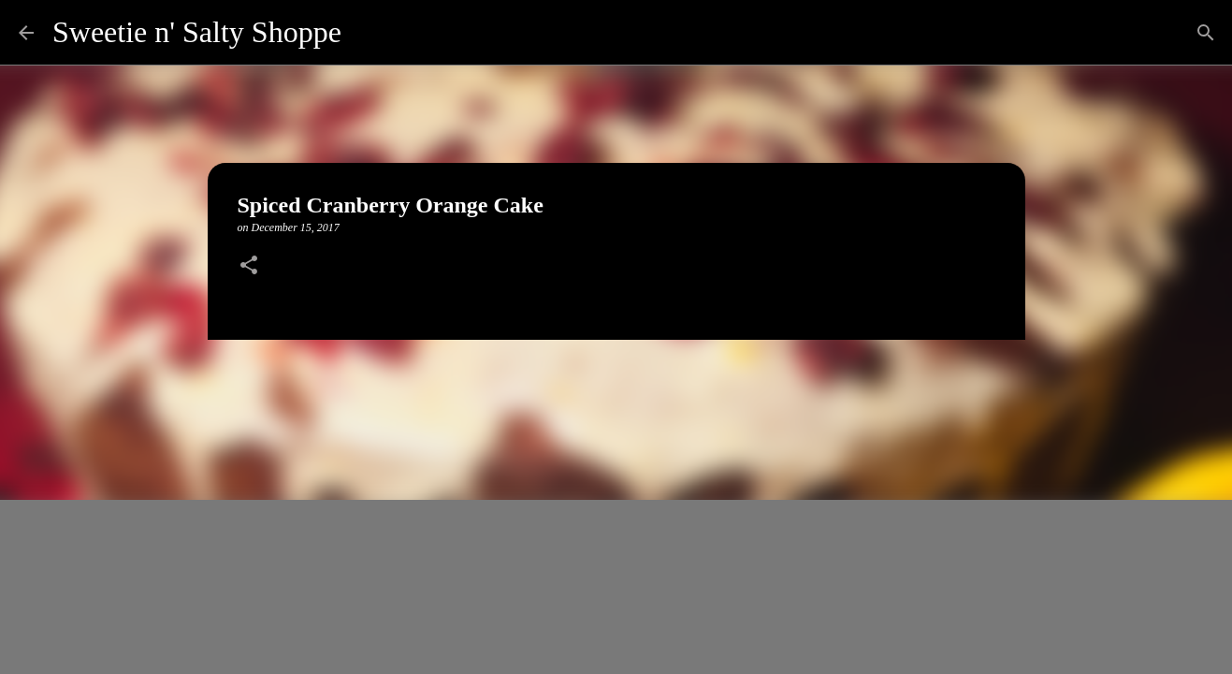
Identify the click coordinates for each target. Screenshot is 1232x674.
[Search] (367, 32)
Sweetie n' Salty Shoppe (196, 32)
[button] (249, 267)
